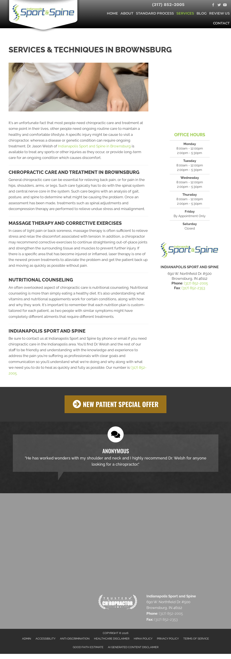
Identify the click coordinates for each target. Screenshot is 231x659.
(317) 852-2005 (168, 4)
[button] (115, 404)
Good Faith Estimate (88, 647)
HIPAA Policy (143, 638)
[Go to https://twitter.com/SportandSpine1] (219, 5)
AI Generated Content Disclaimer (133, 647)
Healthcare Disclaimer (111, 638)
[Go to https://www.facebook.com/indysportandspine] (213, 5)
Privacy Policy (168, 638)
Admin (26, 638)
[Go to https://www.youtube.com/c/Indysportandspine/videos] (225, 5)
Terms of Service (196, 638)
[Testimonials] (115, 453)
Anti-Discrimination (74, 638)
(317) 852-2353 (193, 288)
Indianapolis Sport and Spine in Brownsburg (94, 146)
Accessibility (45, 638)
